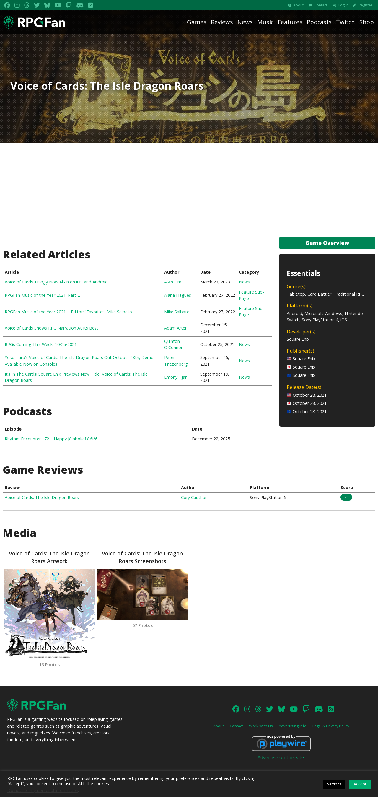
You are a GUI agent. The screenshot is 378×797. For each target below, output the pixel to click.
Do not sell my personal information (42, 790)
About (298, 5)
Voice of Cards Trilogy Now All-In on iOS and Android (56, 282)
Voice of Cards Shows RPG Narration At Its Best (51, 328)
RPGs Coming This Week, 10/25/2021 (41, 344)
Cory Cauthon (194, 497)
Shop (366, 22)
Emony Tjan (176, 377)
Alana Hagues (177, 295)
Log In (343, 5)
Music (265, 22)
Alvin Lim (172, 282)
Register (365, 5)
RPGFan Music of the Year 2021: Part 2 (42, 295)
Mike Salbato (177, 311)
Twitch (345, 22)
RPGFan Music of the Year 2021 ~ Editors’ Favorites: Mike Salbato (68, 311)
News (245, 22)
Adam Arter (175, 328)
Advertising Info (293, 725)
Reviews (222, 22)
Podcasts (319, 22)
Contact (320, 5)
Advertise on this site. (281, 757)
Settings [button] (334, 784)
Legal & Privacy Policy (330, 725)
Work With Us (261, 725)
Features (290, 22)
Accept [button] (359, 784)
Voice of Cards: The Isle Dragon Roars (42, 497)
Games (196, 22)
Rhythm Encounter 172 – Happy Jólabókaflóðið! (51, 438)
